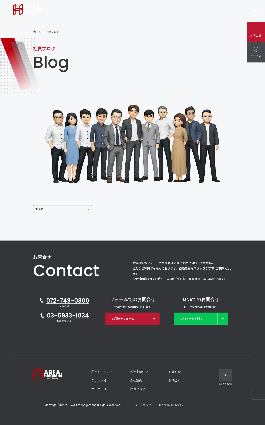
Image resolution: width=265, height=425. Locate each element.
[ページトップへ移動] (225, 378)
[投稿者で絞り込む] (62, 209)
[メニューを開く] (256, 11)
